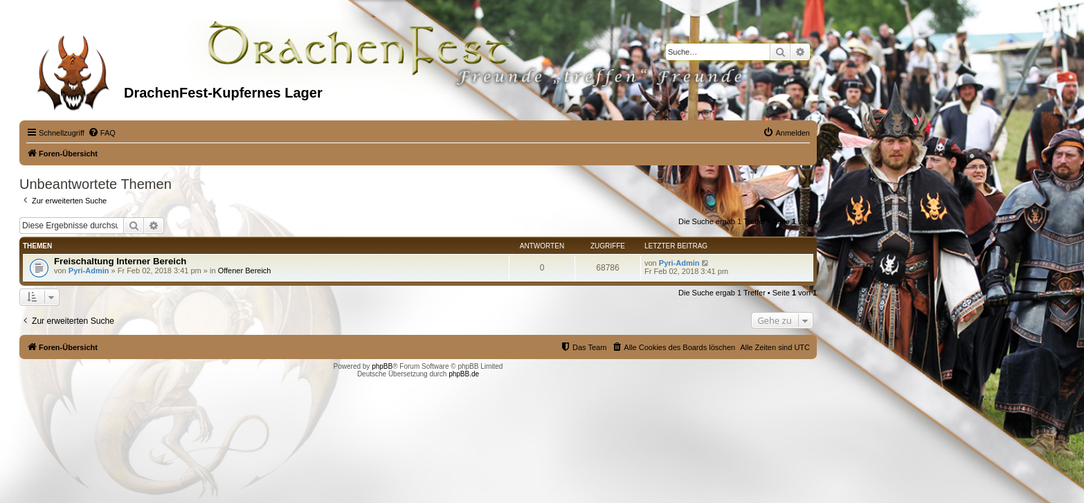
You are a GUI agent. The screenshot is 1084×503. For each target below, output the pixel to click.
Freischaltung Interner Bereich (120, 261)
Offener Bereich (244, 270)
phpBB (382, 366)
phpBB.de (464, 374)
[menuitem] (102, 133)
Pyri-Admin (89, 270)
